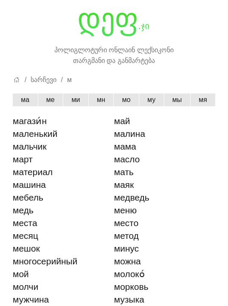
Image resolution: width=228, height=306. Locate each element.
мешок (26, 248)
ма (25, 99)
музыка (129, 299)
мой (21, 274)
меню (125, 210)
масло (127, 159)
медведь (131, 197)
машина (29, 185)
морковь (131, 287)
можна (127, 261)
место (126, 223)
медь (23, 210)
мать (124, 172)
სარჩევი (43, 79)
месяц (25, 236)
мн (101, 99)
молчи (25, 287)
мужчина (31, 299)
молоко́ (129, 274)
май (122, 121)
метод (126, 236)
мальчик (30, 146)
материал (33, 172)
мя (203, 99)
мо (126, 99)
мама (125, 146)
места (25, 223)
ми (75, 99)
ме (50, 99)
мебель (28, 197)
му (151, 99)
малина (129, 134)
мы (177, 99)
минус (126, 248)
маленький (35, 134)
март (23, 159)
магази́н (30, 121)
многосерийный (45, 261)
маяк (124, 185)
